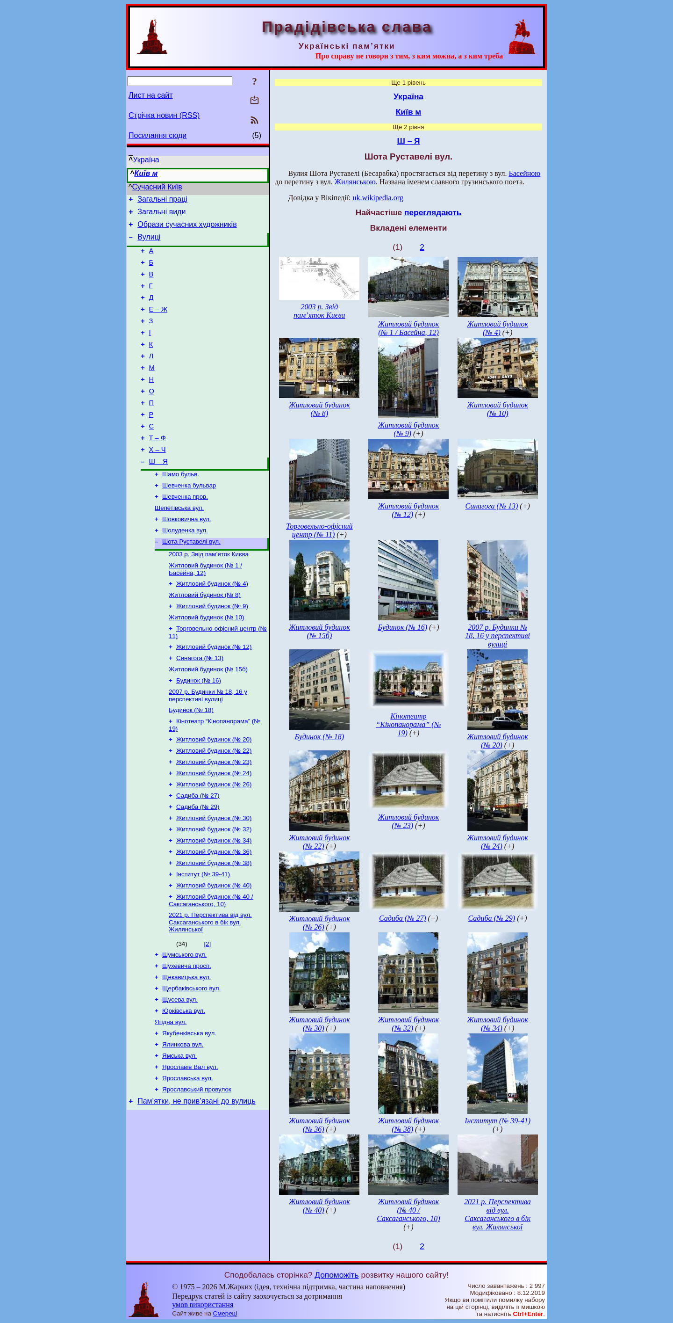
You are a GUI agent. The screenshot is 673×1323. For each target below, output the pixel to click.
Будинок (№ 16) (198, 729)
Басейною (525, 173)
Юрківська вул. (183, 1083)
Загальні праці (162, 200)
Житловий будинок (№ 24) (213, 828)
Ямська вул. (179, 1131)
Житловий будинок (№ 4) (212, 625)
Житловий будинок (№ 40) (213, 950)
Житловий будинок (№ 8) (205, 637)
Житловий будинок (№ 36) (213, 913)
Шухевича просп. (186, 1034)
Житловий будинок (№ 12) (213, 693)
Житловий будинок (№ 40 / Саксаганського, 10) (211, 966)
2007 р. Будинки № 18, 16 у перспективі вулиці (208, 745)
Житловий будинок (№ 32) (213, 889)
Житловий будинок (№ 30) (213, 877)
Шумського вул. (184, 1022)
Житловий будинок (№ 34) (213, 901)
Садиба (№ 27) (198, 853)
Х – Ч (157, 480)
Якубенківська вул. (189, 1107)
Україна (146, 160)
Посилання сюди (157, 135)
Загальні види (161, 214)
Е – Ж (158, 323)
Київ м (146, 173)
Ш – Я (158, 493)
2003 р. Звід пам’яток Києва (209, 593)
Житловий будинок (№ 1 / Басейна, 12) (205, 610)
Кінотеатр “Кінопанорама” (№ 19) (408, 724)
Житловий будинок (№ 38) (213, 926)
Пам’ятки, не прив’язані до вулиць (196, 1181)
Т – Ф (157, 467)
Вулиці (148, 243)
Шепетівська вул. (179, 543)
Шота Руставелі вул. (191, 580)
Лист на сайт (151, 95)
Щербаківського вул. (191, 1058)
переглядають (432, 212)
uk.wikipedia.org (378, 198)
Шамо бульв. (180, 507)
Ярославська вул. (187, 1156)
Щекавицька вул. (186, 1046)
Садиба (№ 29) (198, 865)
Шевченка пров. (185, 531)
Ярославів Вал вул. (190, 1144)
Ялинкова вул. (182, 1119)
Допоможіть (336, 1274)
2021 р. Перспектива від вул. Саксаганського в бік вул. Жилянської (210, 989)
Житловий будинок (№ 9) (212, 649)
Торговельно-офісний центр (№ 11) (319, 530)
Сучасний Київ (157, 187)
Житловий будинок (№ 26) (213, 840)
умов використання (202, 1304)
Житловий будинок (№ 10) (206, 661)
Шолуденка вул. (185, 568)
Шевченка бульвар (189, 519)
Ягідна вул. (170, 1095)
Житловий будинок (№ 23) (213, 816)
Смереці (225, 1313)
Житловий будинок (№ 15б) (208, 717)
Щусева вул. (180, 1071)
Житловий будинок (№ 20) (213, 792)
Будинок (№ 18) (191, 760)
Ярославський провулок (196, 1168)
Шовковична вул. (186, 556)
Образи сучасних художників (186, 229)
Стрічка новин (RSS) (164, 115)
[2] (207, 1010)
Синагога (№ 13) (199, 705)
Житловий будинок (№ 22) (213, 804)
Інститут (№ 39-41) (203, 938)
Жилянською (355, 182)
